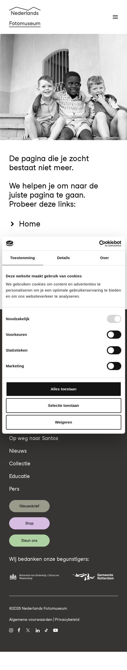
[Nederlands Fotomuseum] (25, 17)
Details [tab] (63, 258)
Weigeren (63, 422)
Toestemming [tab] (22, 258)
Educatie (19, 476)
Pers (14, 489)
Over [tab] (104, 258)
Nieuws (18, 451)
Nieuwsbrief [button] (29, 506)
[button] (115, 17)
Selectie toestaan (63, 405)
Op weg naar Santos (33, 438)
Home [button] (29, 223)
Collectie (19, 464)
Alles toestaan (64, 389)
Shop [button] (29, 523)
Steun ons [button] (29, 541)
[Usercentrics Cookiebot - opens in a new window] (99, 243)
